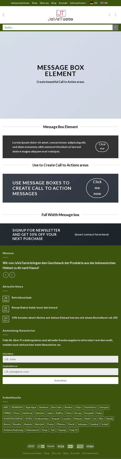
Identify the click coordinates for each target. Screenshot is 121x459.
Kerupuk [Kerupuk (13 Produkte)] (88, 413)
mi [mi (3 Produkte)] (94, 418)
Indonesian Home (20, 3)
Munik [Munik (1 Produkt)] (109, 418)
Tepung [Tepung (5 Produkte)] (62, 430)
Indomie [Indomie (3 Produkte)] (39, 413)
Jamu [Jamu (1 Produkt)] (50, 413)
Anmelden (60, 380)
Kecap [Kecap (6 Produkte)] (77, 413)
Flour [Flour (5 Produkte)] (16, 413)
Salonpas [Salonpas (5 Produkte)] (82, 424)
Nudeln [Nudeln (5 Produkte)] (28, 424)
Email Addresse (11, 366)
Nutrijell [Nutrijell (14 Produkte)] (39, 424)
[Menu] (5, 14)
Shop (34, 3)
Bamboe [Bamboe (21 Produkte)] (43, 407)
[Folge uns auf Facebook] (6, 275)
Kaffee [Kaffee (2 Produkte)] (59, 413)
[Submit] (115, 27)
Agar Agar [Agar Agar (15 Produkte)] (31, 407)
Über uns (44, 3)
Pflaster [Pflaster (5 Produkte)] (61, 424)
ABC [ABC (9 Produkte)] (6, 407)
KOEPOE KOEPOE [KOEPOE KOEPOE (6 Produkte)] (13, 418)
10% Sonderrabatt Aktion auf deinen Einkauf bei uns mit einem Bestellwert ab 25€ (65, 317)
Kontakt (63, 3)
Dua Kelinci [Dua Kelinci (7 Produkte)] (90, 407)
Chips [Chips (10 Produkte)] (78, 407)
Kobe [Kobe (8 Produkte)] (99, 413)
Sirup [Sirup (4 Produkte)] (44, 430)
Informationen (78, 3)
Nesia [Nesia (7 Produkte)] (7, 424)
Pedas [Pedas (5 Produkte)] (50, 424)
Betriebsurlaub (22, 297)
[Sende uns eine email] (12, 275)
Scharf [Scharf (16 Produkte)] (104, 424)
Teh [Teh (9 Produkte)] (53, 430)
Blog (53, 3)
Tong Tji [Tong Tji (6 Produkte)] (73, 430)
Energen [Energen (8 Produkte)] (104, 407)
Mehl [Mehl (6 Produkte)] (87, 418)
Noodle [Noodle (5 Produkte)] (17, 424)
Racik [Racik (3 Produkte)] (71, 424)
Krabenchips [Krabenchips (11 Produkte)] (42, 418)
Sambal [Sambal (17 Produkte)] (94, 424)
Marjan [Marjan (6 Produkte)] (78, 418)
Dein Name (8, 353)
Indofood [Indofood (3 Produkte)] (27, 413)
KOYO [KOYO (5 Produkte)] (29, 418)
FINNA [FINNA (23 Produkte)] (7, 413)
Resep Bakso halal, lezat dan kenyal (34, 307)
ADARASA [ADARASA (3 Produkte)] (17, 407)
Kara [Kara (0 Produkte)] (68, 413)
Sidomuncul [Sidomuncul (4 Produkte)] (32, 430)
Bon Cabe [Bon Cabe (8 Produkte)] (56, 407)
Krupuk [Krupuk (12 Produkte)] (55, 418)
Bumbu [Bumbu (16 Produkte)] (68, 407)
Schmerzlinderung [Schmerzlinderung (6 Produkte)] (13, 430)
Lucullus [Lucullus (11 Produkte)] (67, 418)
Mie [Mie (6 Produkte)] (101, 418)
